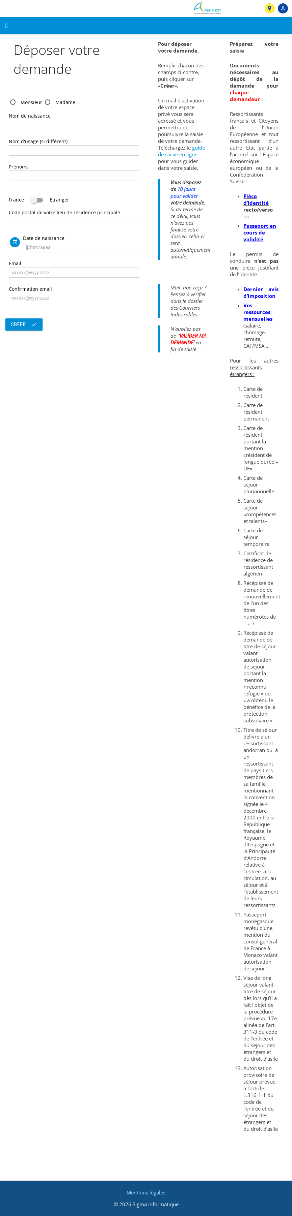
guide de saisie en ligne (181, 151)
